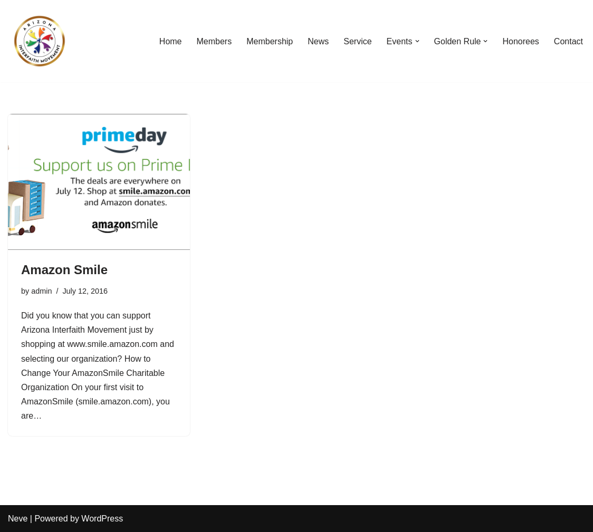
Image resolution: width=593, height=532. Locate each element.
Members (214, 41)
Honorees (520, 41)
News (318, 41)
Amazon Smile (64, 270)
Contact (568, 41)
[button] (417, 41)
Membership (269, 41)
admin (41, 291)
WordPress (102, 518)
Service (357, 41)
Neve (17, 518)
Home (170, 41)
